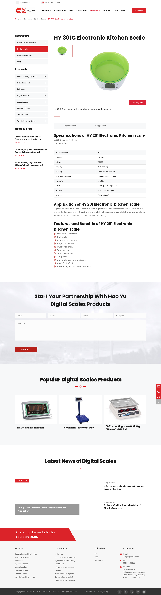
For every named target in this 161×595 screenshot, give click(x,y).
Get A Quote (137, 102)
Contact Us (120, 11)
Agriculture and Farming (65, 560)
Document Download (25, 55)
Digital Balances (23, 96)
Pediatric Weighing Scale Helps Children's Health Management (29, 163)
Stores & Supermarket (64, 576)
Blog (96, 557)
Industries (59, 553)
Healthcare (59, 563)
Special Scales (22, 102)
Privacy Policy (102, 591)
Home (19, 19)
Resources (95, 11)
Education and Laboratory (65, 557)
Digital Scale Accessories (26, 43)
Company (107, 11)
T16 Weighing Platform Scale (77, 427)
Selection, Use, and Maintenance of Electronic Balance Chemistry (31, 151)
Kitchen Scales (40, 19)
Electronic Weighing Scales (27, 76)
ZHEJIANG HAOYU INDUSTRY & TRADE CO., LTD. (43, 591)
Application (88, 126)
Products (46, 11)
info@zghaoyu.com (53, 2)
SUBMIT (26, 349)
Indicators (21, 89)
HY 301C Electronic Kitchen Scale (61, 19)
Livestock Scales (23, 108)
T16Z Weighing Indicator (30, 427)
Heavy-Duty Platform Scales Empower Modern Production (28, 138)
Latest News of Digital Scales (80, 461)
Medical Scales (22, 115)
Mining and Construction (65, 567)
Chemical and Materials (65, 580)
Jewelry (58, 570)
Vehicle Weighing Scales (26, 121)
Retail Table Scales (24, 83)
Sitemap (88, 591)
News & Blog (81, 11)
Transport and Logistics (64, 573)
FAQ (19, 62)
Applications (60, 11)
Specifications (65, 126)
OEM (71, 11)
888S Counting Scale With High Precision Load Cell (123, 428)
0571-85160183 (25, 2)
